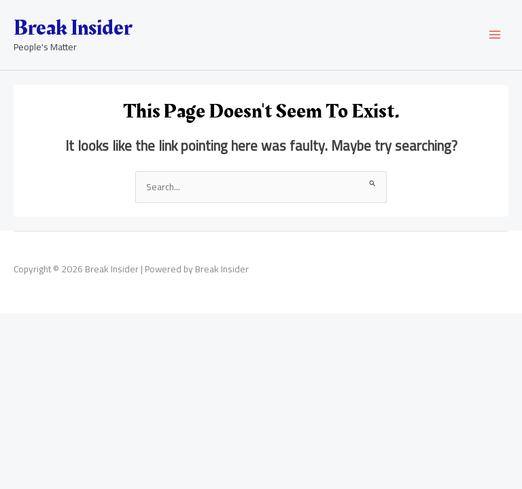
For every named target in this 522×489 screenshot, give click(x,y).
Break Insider (73, 28)
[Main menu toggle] (495, 35)
